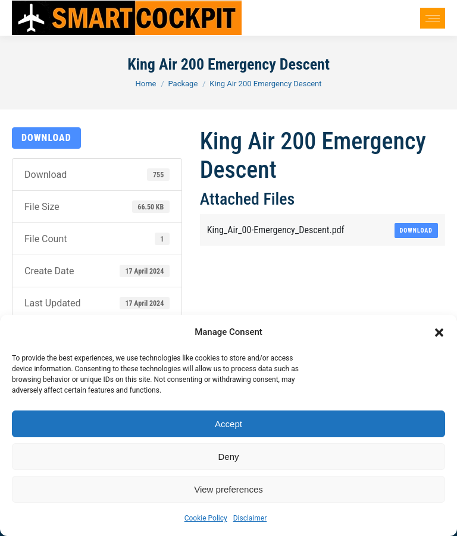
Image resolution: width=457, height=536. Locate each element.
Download (46, 137)
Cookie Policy (205, 518)
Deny (228, 457)
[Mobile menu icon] (432, 18)
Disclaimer (250, 518)
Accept (228, 424)
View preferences (228, 489)
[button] (439, 332)
